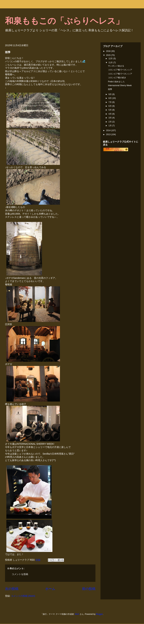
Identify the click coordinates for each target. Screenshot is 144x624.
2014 (108, 130)
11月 (111, 62)
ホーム (50, 589)
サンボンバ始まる (116, 66)
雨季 (110, 89)
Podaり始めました (116, 81)
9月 (110, 94)
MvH (77, 614)
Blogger (99, 614)
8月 (110, 98)
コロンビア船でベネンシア (120, 70)
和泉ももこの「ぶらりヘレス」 (64, 21)
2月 (110, 122)
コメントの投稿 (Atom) (23, 596)
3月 (110, 118)
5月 (110, 110)
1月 (110, 125)
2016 (108, 51)
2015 (108, 55)
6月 (110, 106)
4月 (110, 114)
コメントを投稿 (20, 574)
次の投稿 (11, 589)
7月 (110, 102)
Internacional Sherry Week (120, 85)
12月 (111, 58)
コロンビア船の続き (117, 77)
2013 (108, 134)
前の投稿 (88, 589)
